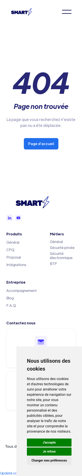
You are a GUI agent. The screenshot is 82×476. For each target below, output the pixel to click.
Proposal (13, 257)
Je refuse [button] (49, 451)
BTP (53, 263)
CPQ (10, 249)
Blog (10, 298)
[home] (23, 11)
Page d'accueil (41, 143)
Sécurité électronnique (61, 255)
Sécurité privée (62, 247)
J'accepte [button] (49, 442)
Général (12, 242)
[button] (67, 11)
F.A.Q (11, 305)
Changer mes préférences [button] (49, 460)
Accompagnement (21, 290)
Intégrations (16, 264)
